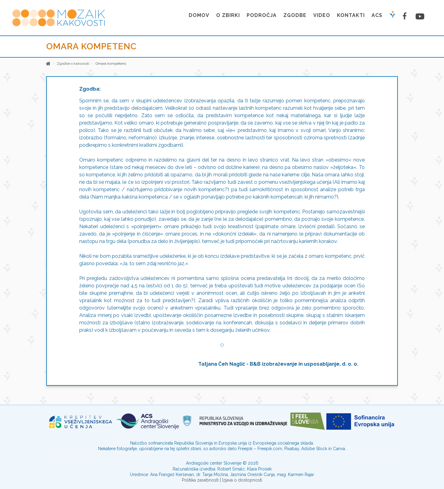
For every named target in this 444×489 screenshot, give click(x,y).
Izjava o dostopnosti (242, 480)
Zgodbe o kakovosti (73, 63)
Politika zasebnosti (200, 480)
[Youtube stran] (419, 16)
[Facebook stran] (405, 16)
